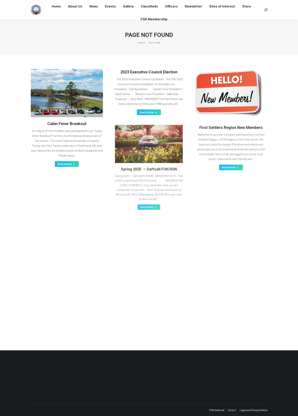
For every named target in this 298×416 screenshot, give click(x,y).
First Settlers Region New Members (231, 124)
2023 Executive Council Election (149, 77)
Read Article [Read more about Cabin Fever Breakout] (66, 156)
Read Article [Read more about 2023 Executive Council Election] (148, 106)
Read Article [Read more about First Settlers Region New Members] (230, 150)
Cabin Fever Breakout (67, 123)
